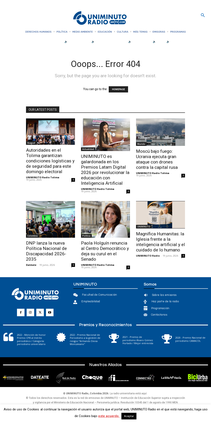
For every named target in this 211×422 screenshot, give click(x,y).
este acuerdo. (108, 416)
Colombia (32, 235)
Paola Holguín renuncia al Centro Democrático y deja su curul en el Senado (105, 251)
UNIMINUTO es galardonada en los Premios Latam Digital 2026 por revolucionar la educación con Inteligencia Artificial (105, 170)
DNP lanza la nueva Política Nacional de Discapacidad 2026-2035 (46, 251)
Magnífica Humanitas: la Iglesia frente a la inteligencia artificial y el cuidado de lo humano (160, 242)
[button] (203, 15)
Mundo (141, 143)
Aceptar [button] (129, 416)
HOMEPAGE (118, 89)
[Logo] (100, 18)
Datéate (31, 264)
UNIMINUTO (143, 226)
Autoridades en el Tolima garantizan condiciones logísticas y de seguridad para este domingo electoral (50, 161)
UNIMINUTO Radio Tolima (42, 177)
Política (86, 235)
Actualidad (88, 149)
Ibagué (31, 142)
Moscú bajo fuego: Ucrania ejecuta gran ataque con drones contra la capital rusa (157, 159)
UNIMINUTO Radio (148, 255)
